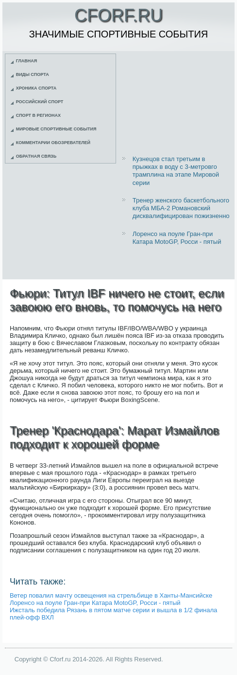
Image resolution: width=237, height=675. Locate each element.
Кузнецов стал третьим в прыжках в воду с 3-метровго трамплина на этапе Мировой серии (176, 170)
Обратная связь (36, 156)
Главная (26, 60)
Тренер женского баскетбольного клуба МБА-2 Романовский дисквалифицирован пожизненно (181, 208)
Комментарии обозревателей (53, 142)
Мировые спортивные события (56, 129)
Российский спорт (40, 101)
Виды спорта (32, 74)
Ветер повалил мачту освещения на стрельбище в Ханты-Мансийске (111, 595)
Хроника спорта (36, 88)
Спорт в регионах (38, 115)
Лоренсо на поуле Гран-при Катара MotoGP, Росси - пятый (177, 237)
